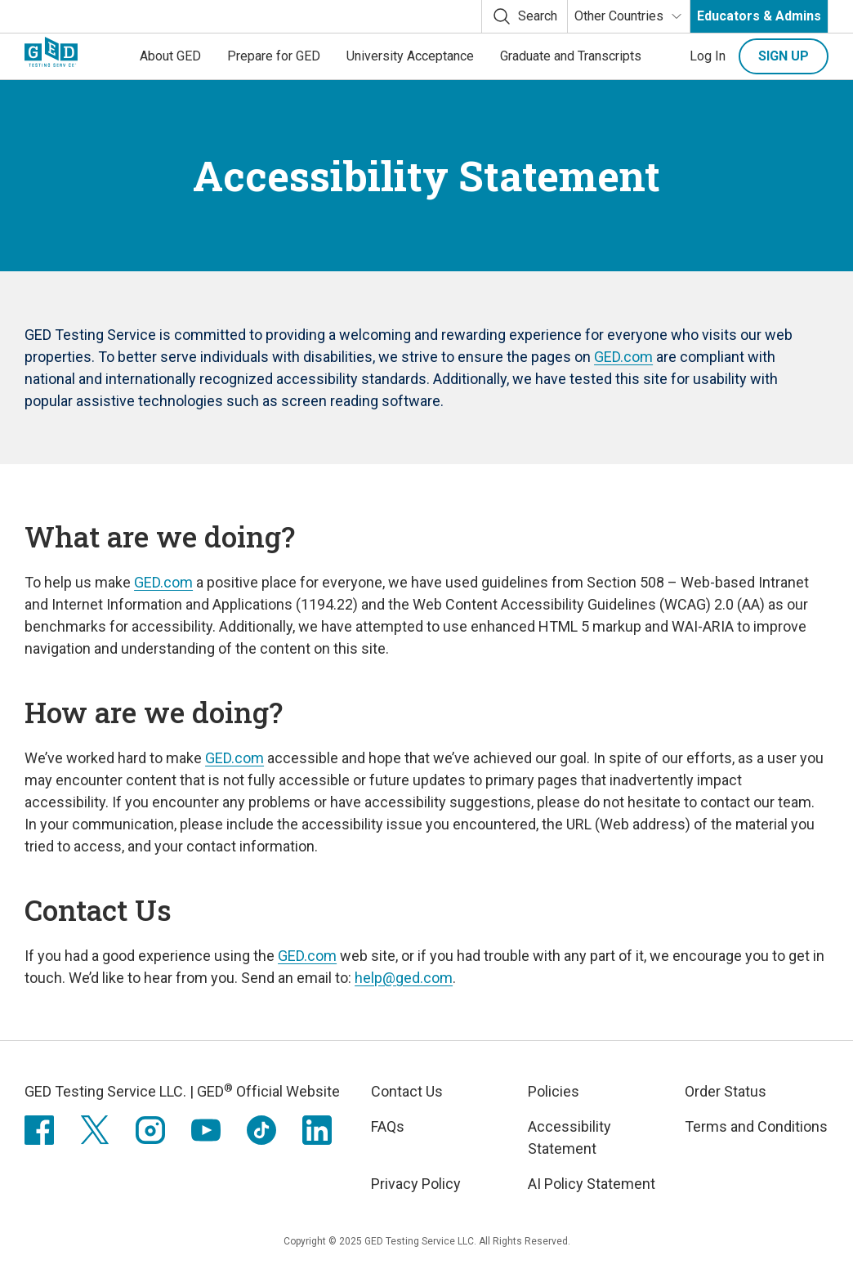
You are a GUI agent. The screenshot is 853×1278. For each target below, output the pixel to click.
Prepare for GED (273, 56)
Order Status (725, 1091)
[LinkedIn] (317, 1130)
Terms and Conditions (756, 1126)
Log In (708, 56)
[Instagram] (150, 1130)
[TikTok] (261, 1130)
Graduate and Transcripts (570, 56)
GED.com (623, 356)
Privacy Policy (416, 1183)
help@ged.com (404, 977)
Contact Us (407, 1091)
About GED (170, 56)
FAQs (387, 1126)
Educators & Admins (759, 16)
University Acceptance (410, 56)
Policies (553, 1091)
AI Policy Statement (591, 1183)
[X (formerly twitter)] (94, 1130)
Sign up (783, 56)
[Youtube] (206, 1130)
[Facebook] (39, 1130)
